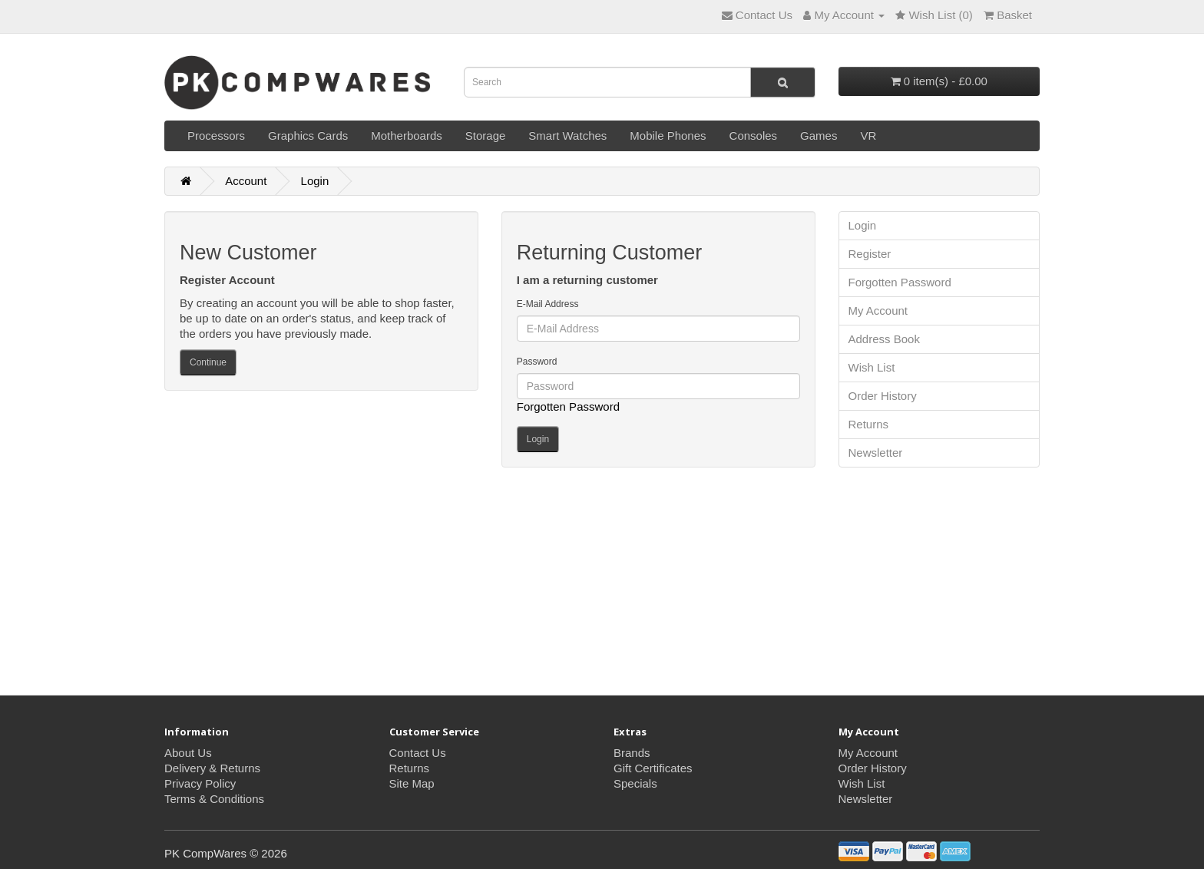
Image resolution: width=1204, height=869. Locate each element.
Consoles (753, 135)
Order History (882, 395)
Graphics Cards (308, 135)
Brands (632, 752)
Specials (635, 783)
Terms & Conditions (214, 798)
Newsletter (875, 452)
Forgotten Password (568, 406)
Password (537, 361)
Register (869, 253)
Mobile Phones (668, 135)
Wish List (871, 367)
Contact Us (417, 752)
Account (245, 180)
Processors (216, 135)
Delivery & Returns (212, 768)
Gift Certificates (653, 768)
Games (818, 135)
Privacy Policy (200, 783)
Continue (208, 362)
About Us (188, 752)
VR (868, 135)
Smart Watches (567, 135)
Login (315, 180)
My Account (878, 310)
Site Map (412, 783)
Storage (485, 135)
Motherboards (406, 135)
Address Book (884, 338)
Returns (868, 424)
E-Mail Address (548, 304)
